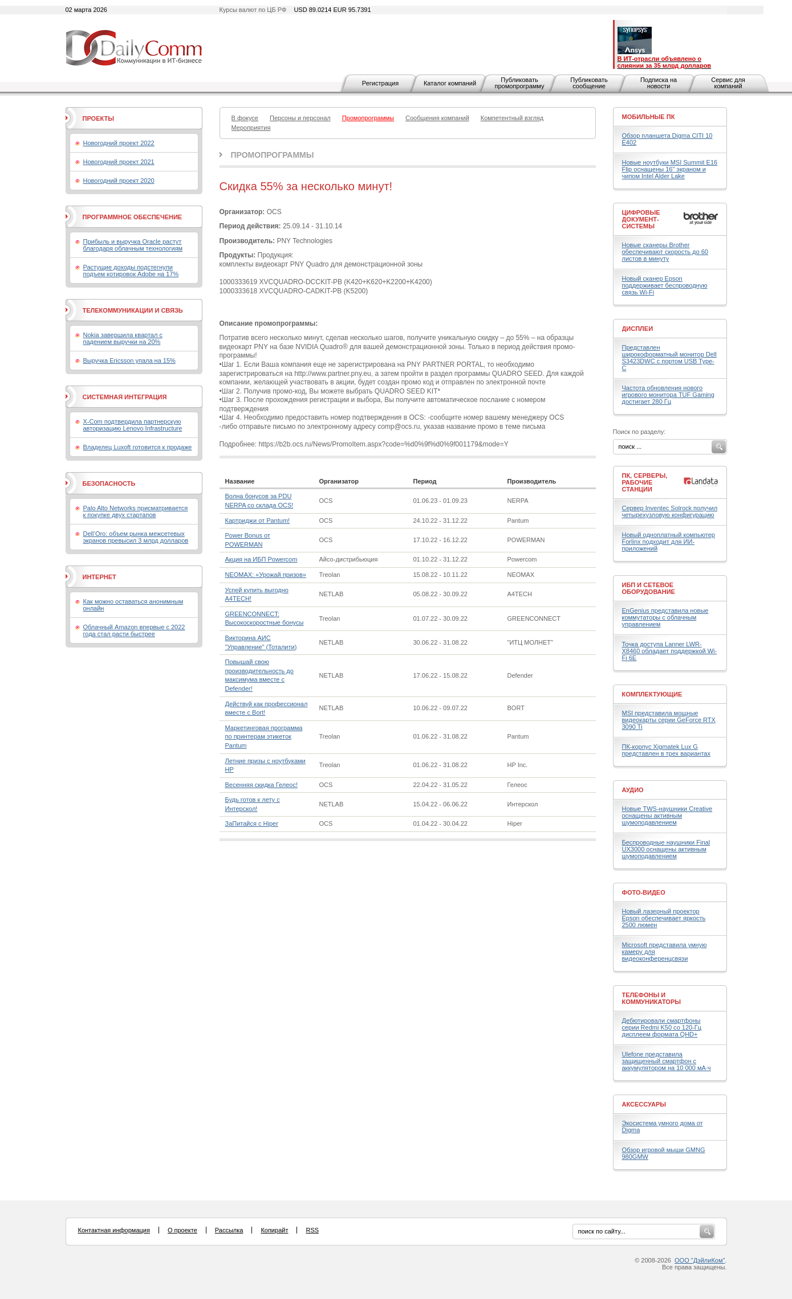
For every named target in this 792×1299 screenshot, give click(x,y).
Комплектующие (652, 694)
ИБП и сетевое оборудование (648, 588)
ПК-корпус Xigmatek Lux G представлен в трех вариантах (666, 750)
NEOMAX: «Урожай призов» (265, 574)
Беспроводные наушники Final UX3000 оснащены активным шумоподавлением (666, 849)
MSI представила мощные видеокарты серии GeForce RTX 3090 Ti (669, 720)
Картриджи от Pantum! (257, 520)
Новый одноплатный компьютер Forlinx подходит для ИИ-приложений (668, 541)
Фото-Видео (643, 892)
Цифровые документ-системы (641, 219)
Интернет (99, 576)
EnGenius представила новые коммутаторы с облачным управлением (665, 617)
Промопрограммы (272, 154)
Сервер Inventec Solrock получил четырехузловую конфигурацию (670, 511)
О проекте (182, 1230)
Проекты (98, 118)
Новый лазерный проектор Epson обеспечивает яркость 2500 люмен (664, 918)
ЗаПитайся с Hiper (251, 823)
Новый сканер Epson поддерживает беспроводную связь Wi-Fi (665, 285)
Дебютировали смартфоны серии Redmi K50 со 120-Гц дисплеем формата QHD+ (662, 1027)
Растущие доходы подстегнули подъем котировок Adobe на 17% (131, 270)
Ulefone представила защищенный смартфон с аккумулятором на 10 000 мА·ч (666, 1061)
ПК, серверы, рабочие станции (645, 482)
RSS (312, 1230)
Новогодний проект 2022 (119, 143)
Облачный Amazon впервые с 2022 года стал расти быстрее (134, 630)
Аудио (633, 789)
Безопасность (109, 483)
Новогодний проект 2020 (119, 180)
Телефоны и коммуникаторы (651, 998)
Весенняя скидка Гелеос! (261, 784)
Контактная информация (114, 1230)
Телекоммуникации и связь (133, 310)
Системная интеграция (125, 397)
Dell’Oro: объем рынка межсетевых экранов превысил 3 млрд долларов (136, 537)
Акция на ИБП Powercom (261, 559)
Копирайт (274, 1230)
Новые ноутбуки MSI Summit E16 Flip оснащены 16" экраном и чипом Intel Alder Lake (670, 169)
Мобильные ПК (648, 116)
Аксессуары (644, 1104)
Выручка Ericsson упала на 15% (129, 360)
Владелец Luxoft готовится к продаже (137, 447)
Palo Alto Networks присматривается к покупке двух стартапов (135, 511)
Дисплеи (637, 328)
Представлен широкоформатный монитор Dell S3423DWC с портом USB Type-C (669, 357)
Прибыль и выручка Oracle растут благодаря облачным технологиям (133, 245)
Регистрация (380, 83)
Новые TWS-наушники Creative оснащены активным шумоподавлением (667, 815)
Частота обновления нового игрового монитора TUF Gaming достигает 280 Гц (668, 394)
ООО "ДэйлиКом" (700, 1260)
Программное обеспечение (132, 217)
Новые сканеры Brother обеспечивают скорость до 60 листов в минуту (665, 251)
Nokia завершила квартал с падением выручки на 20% (123, 338)
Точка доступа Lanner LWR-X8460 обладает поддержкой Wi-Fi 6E (669, 651)
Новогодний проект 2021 (119, 161)
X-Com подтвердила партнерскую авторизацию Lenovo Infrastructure (132, 425)
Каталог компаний (450, 83)
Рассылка (229, 1230)
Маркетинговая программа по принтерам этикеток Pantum (264, 736)
